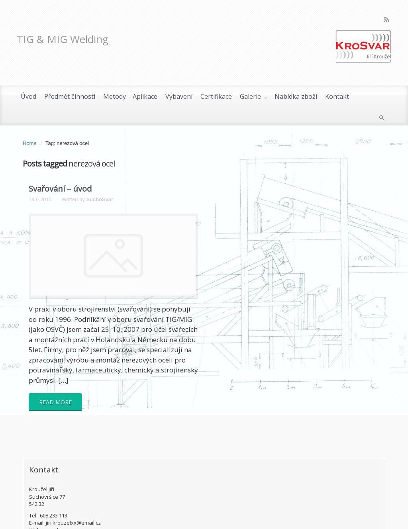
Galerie (251, 96)
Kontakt (337, 96)
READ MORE (55, 402)
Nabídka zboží (296, 96)
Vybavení (178, 96)
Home (30, 143)
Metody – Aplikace (130, 96)
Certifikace (216, 96)
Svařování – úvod (60, 188)
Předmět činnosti (69, 96)
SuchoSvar (99, 199)
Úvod (28, 96)
